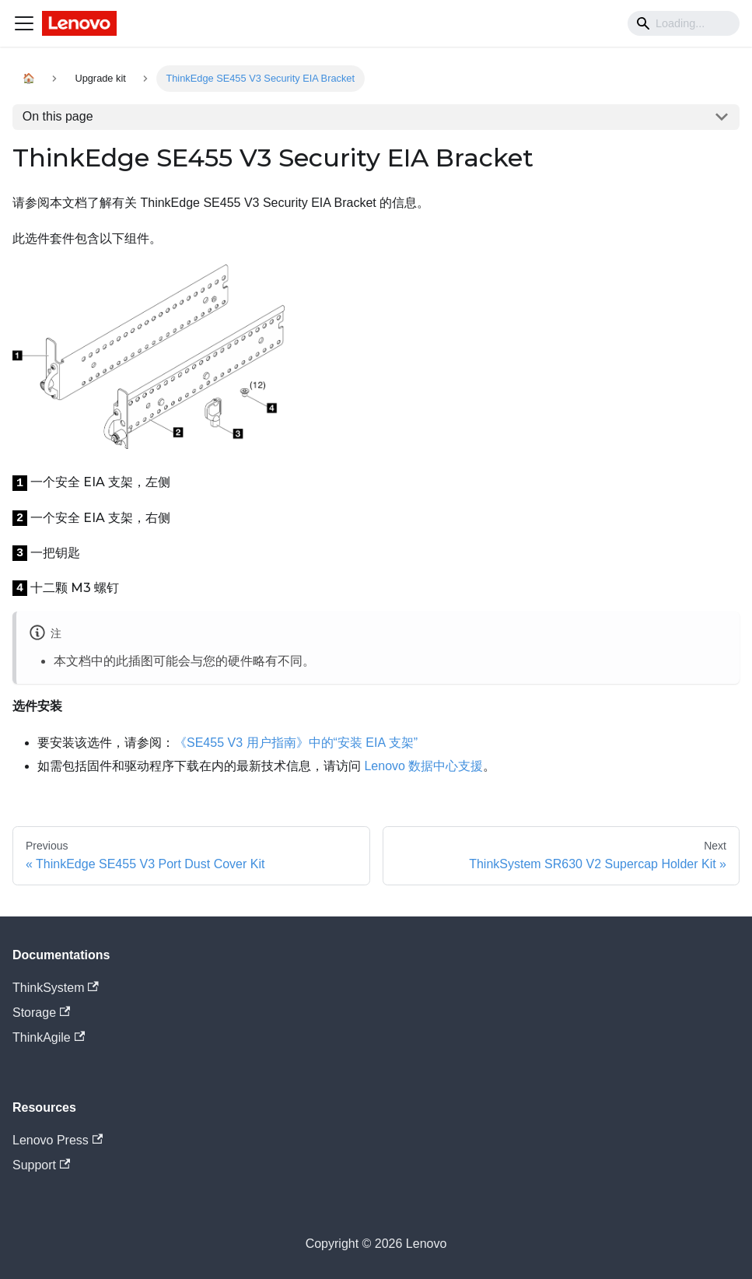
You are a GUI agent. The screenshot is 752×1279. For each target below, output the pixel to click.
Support (41, 1165)
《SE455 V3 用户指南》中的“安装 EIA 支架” (296, 742)
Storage (41, 1012)
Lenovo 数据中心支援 (423, 766)
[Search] (684, 23)
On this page (58, 116)
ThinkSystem (55, 987)
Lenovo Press (57, 1140)
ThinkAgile (48, 1037)
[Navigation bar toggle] (24, 23)
